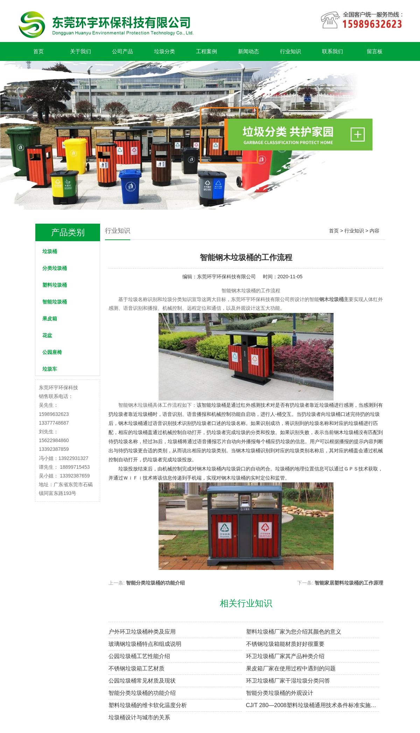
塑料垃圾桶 (54, 285)
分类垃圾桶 (54, 268)
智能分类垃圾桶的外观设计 (279, 693)
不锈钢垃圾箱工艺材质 (136, 668)
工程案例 (206, 51)
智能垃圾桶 (54, 302)
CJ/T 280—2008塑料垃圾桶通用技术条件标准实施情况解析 (312, 705)
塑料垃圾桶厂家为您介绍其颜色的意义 (293, 632)
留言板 (375, 51)
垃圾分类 (164, 51)
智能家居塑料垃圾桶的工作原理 (349, 583)
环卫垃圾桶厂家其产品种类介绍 (285, 656)
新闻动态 (248, 51)
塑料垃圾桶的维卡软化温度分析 (147, 705)
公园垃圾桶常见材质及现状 (142, 681)
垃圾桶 (49, 251)
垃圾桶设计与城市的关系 (139, 717)
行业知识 (290, 51)
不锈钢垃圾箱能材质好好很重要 (285, 644)
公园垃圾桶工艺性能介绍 (139, 656)
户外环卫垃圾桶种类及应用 (142, 632)
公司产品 (122, 51)
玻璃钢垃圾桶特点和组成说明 (144, 644)
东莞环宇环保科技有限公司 (226, 276)
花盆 (47, 335)
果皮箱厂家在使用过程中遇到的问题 (291, 668)
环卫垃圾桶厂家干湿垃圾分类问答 (288, 681)
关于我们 (80, 51)
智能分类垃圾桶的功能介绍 (155, 583)
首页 (38, 51)
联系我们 (332, 51)
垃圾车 (49, 369)
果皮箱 (49, 318)
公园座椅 (52, 352)
